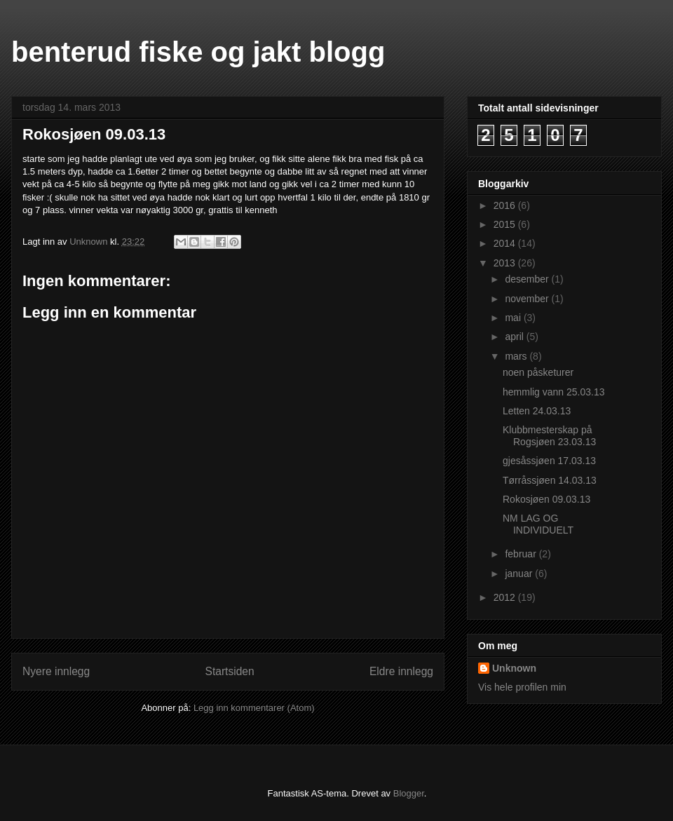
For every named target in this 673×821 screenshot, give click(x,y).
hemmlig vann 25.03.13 (554, 392)
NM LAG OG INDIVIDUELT (538, 524)
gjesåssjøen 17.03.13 (549, 460)
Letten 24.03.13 (537, 410)
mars (517, 356)
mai (514, 317)
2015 (506, 224)
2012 (506, 597)
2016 (506, 205)
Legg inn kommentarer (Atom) (254, 708)
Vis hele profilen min (522, 687)
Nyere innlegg (56, 671)
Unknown (514, 668)
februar (521, 553)
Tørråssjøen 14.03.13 (550, 480)
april (515, 336)
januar (520, 573)
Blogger (408, 793)
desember (528, 279)
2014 (506, 243)
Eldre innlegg (401, 671)
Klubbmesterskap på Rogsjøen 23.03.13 (549, 435)
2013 (506, 263)
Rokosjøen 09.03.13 (546, 499)
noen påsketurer (538, 372)
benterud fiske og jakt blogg (198, 51)
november (528, 298)
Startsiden (229, 671)
